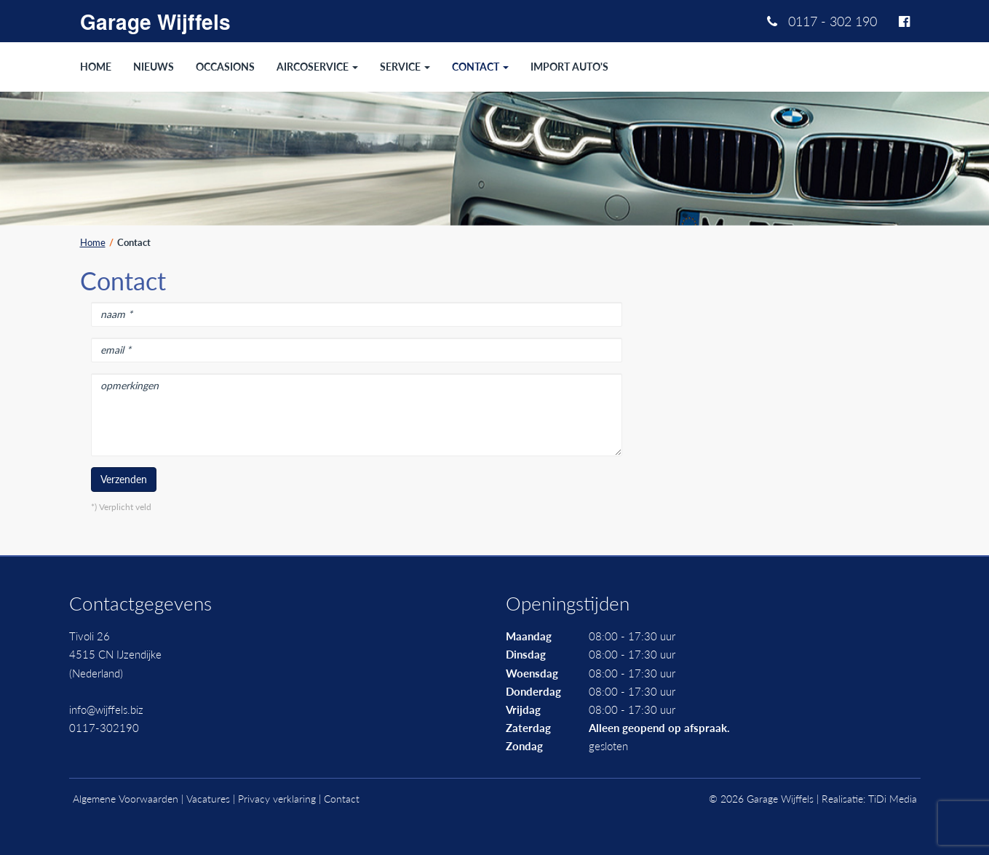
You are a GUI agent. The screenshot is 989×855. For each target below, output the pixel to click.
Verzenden (123, 479)
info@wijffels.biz (106, 709)
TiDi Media (892, 798)
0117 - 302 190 (822, 21)
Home (93, 242)
